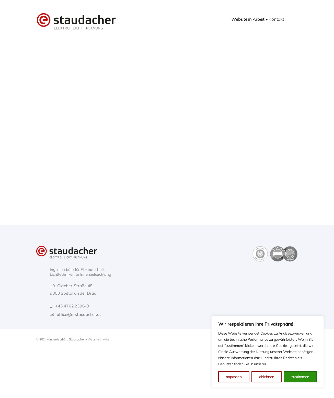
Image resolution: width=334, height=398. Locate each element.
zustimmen (300, 376)
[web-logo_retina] (66, 247)
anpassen (234, 376)
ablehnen (266, 376)
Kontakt (276, 19)
